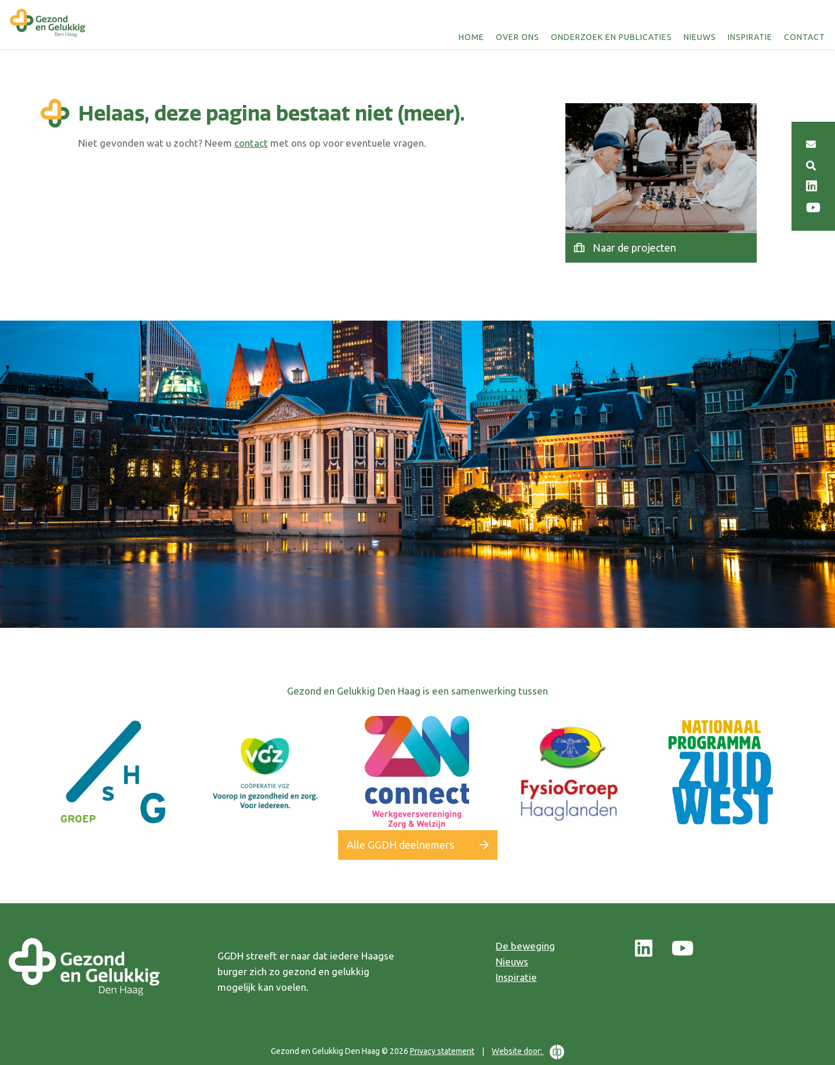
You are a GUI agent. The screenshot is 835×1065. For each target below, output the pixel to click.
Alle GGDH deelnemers (400, 844)
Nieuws (701, 37)
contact (251, 142)
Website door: (528, 1052)
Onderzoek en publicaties (612, 37)
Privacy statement (442, 1051)
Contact (805, 37)
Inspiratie (751, 37)
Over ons (518, 37)
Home (472, 37)
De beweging (525, 945)
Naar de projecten (634, 247)
